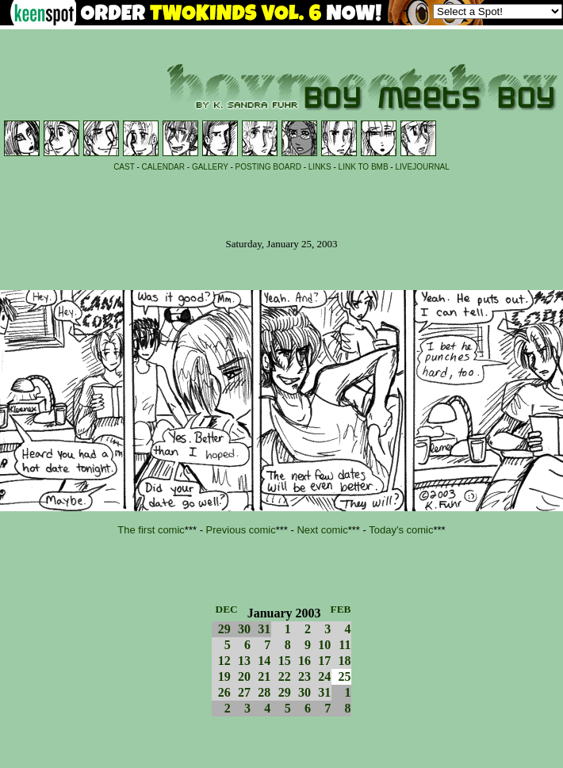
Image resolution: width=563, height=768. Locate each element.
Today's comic (401, 530)
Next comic (322, 530)
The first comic (151, 530)
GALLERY (210, 166)
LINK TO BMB (364, 166)
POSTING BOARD (268, 166)
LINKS (319, 166)
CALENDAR (163, 166)
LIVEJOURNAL (422, 166)
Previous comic (241, 530)
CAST (124, 166)
